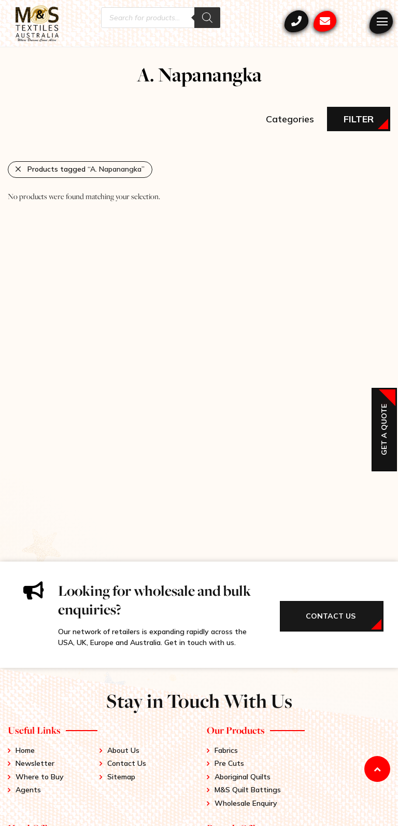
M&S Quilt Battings (248, 789)
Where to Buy (40, 776)
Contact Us (126, 763)
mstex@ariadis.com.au (325, 21)
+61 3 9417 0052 (296, 21)
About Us (123, 750)
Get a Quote (384, 429)
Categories (290, 119)
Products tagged (86, 169)
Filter (359, 119)
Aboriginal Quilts (243, 776)
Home (25, 750)
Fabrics (226, 750)
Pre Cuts (229, 763)
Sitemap (121, 776)
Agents (28, 789)
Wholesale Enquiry (246, 803)
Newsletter (35, 763)
